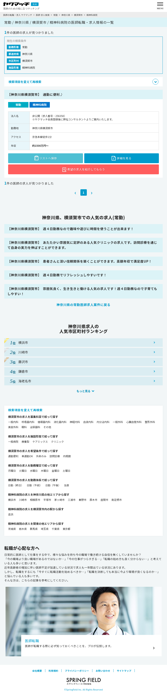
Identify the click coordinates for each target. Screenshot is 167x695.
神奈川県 (65, 14)
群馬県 (34, 529)
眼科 (24, 427)
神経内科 (75, 422)
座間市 (104, 499)
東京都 (66, 529)
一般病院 (13, 441)
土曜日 (66, 470)
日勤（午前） (34, 485)
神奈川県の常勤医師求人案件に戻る (83, 304)
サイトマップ (124, 670)
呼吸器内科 (28, 422)
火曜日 (23, 470)
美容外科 (13, 427)
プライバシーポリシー (77, 670)
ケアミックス (40, 441)
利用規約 (53, 670)
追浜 (10, 514)
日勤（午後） (53, 485)
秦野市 (82, 499)
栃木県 (23, 529)
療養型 (25, 441)
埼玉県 (45, 529)
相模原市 (35, 499)
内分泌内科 (103, 422)
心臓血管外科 (134, 422)
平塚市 (47, 499)
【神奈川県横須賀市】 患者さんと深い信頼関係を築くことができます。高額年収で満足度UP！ (79, 261)
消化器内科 (60, 422)
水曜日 (34, 470)
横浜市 (12, 499)
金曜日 (55, 470)
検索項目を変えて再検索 (25, 410)
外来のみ (41, 456)
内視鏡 (67, 456)
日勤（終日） (16, 485)
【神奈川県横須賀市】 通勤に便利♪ (35, 94)
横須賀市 (78, 14)
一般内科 (13, 422)
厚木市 (93, 499)
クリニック (57, 441)
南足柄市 (116, 499)
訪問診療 (55, 456)
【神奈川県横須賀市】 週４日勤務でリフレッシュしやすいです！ (57, 275)
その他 (47, 427)
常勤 (55, 14)
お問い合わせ (103, 670)
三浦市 (71, 499)
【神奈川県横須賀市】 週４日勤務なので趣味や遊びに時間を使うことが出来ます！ (70, 228)
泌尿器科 (35, 427)
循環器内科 (44, 422)
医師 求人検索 (43, 14)
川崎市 (23, 499)
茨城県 (12, 529)
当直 (66, 485)
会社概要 (37, 670)
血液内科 (88, 422)
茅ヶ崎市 (59, 499)
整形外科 (150, 422)
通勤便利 (13, 456)
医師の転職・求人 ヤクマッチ (17, 14)
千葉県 (55, 529)
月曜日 (12, 470)
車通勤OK (27, 456)
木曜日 (45, 470)
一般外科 (118, 422)
